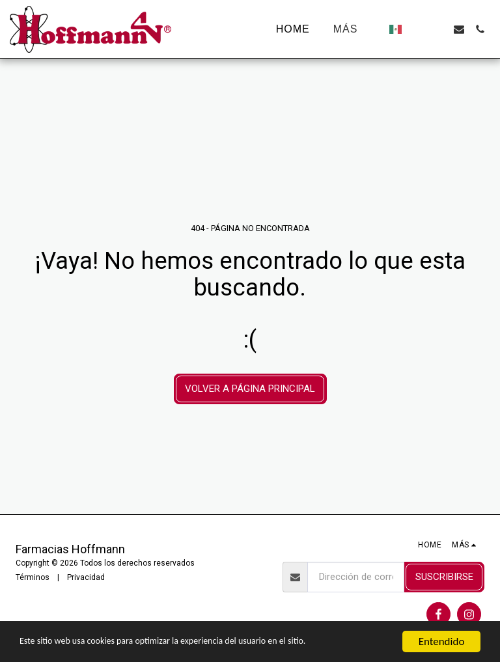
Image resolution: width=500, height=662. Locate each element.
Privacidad (86, 577)
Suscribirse (444, 577)
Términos (32, 577)
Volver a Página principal (250, 388)
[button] (417, 29)
